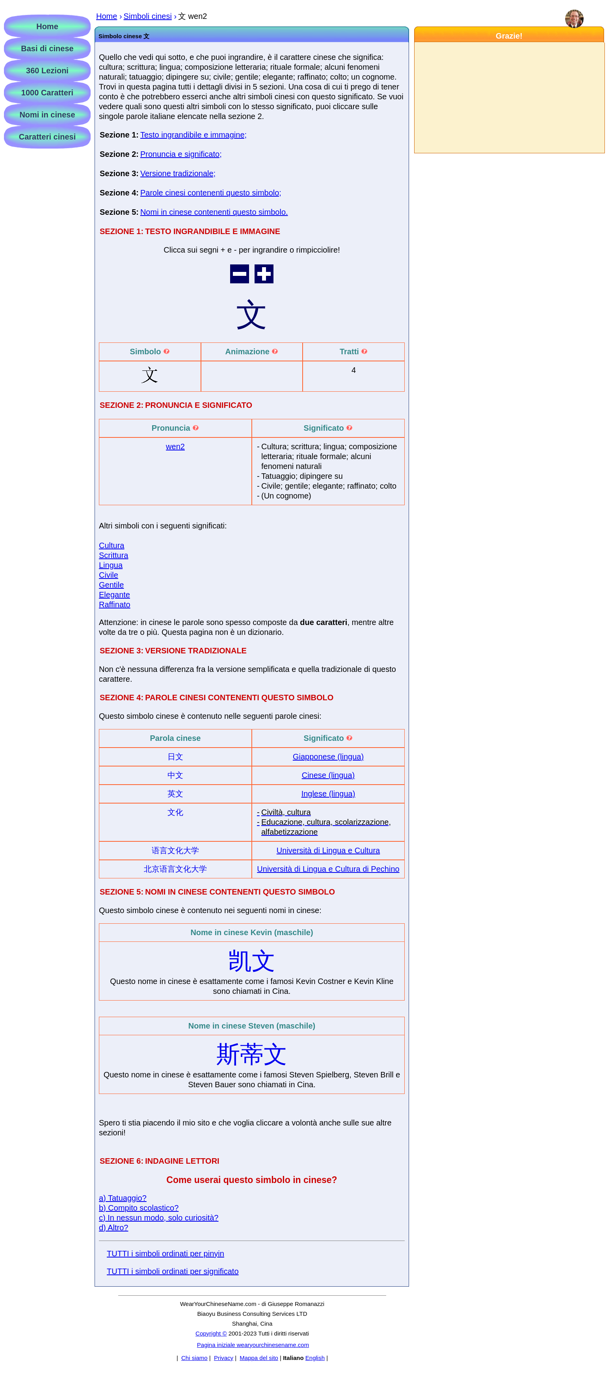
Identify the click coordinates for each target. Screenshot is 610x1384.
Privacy (223, 1357)
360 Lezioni (47, 70)
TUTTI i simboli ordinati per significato (173, 1271)
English (315, 1357)
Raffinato (114, 604)
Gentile (111, 584)
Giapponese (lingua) (328, 756)
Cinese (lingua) (328, 775)
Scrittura (113, 555)
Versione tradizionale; (178, 173)
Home (47, 26)
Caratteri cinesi (47, 136)
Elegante (114, 594)
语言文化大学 (175, 850)
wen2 (175, 446)
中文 (175, 775)
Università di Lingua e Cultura (328, 850)
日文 (175, 756)
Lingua (111, 565)
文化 (175, 812)
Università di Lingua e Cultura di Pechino (328, 869)
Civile (108, 575)
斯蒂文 (251, 1054)
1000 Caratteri (47, 92)
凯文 (251, 961)
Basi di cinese (47, 48)
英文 (175, 793)
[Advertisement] (509, 98)
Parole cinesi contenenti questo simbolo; (210, 192)
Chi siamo (194, 1357)
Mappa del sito (259, 1357)
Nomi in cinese (47, 114)
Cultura (111, 545)
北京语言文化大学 (175, 869)
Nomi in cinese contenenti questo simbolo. (214, 212)
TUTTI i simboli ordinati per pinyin (165, 1253)
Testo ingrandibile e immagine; (193, 134)
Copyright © (211, 1333)
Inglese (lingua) (328, 793)
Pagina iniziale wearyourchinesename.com (253, 1344)
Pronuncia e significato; (181, 154)
